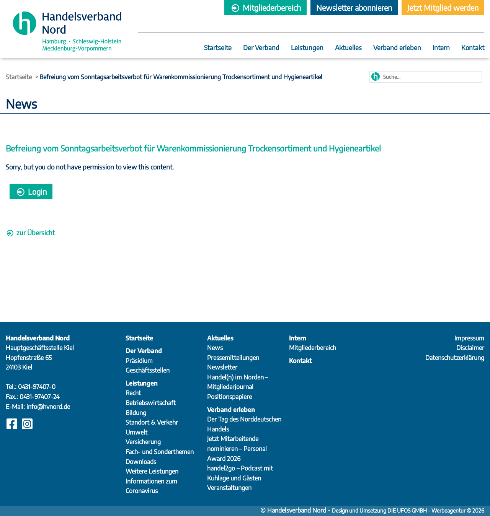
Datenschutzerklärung (454, 357)
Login (31, 191)
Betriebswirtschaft (151, 403)
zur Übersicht (30, 232)
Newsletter (222, 367)
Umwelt (136, 432)
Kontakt (472, 48)
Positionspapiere (229, 396)
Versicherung (143, 442)
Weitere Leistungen (152, 471)
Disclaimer (470, 348)
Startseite (218, 48)
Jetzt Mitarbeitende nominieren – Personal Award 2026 (237, 448)
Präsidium (139, 361)
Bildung (136, 413)
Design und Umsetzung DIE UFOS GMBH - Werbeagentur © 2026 (408, 510)
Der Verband (261, 48)
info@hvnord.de (48, 406)
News (215, 348)
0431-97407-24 (39, 396)
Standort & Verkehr (152, 422)
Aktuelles (348, 48)
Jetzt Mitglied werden (443, 7)
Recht (133, 393)
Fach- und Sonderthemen (160, 452)
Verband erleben (397, 48)
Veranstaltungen (229, 488)
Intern (441, 48)
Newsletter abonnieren (354, 7)
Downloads (141, 462)
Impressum (469, 338)
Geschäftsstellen (148, 370)
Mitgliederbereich (265, 7)
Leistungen (307, 48)
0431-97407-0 (37, 387)
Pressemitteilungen (233, 357)
